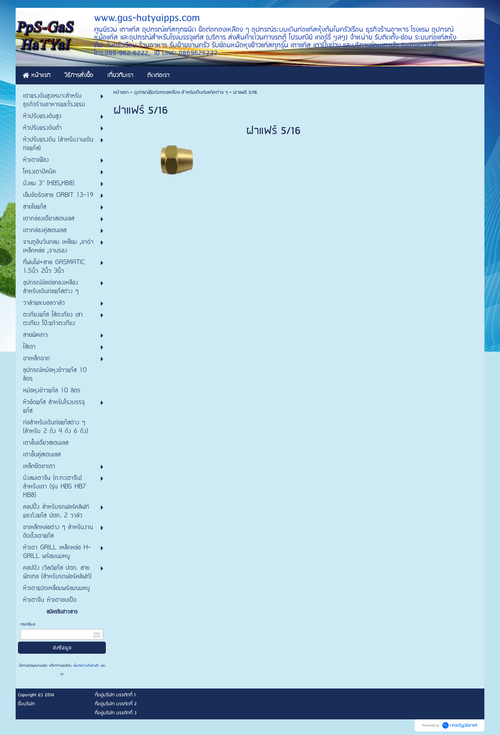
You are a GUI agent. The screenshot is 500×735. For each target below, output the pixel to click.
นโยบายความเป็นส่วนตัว (86, 665)
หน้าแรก (121, 92)
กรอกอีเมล (27, 625)
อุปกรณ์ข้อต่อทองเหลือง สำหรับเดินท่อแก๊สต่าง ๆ (181, 92)
